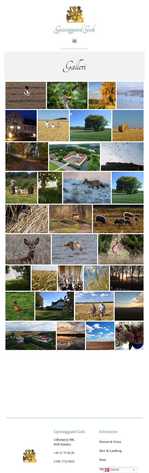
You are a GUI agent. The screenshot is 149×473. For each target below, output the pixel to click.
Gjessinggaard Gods (74, 29)
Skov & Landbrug (110, 450)
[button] (74, 41)
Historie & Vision (110, 441)
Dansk (112, 470)
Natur (102, 459)
